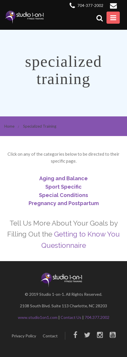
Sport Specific (63, 187)
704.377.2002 (97, 317)
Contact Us (71, 317)
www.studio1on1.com (37, 317)
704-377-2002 (86, 5)
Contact (50, 335)
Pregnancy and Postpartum (64, 203)
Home (9, 126)
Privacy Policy (24, 335)
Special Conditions (63, 195)
